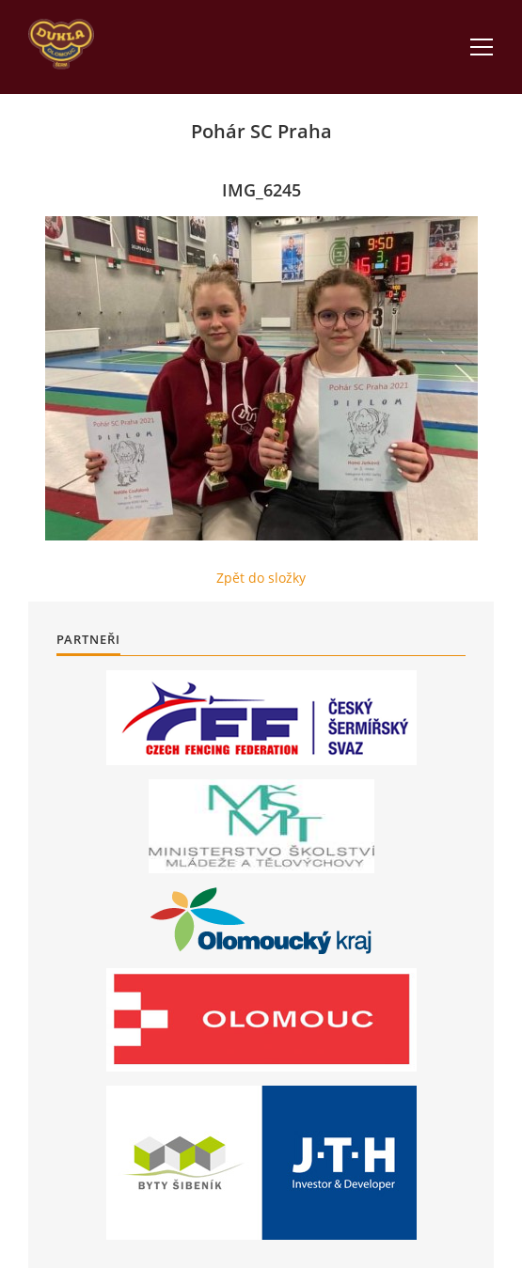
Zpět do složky (261, 578)
